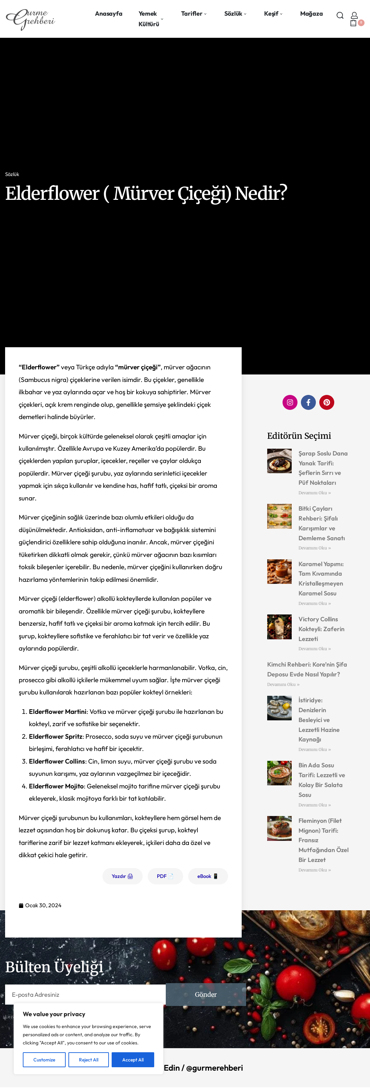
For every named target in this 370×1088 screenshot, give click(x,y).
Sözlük (12, 174)
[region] (88, 1038)
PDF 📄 (165, 876)
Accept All (133, 1060)
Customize (44, 1060)
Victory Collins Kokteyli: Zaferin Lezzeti (321, 629)
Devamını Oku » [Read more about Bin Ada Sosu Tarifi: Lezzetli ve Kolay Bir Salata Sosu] (315, 804)
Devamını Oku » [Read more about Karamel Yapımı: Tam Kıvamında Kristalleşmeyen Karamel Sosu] (315, 603)
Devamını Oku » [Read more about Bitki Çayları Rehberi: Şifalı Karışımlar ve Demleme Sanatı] (315, 547)
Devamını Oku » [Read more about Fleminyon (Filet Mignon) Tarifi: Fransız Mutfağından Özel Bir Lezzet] (315, 870)
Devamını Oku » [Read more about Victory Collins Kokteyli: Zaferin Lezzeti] (315, 648)
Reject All (88, 1060)
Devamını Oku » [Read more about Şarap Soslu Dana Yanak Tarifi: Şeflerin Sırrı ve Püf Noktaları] (315, 492)
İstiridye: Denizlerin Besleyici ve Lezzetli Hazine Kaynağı (319, 719)
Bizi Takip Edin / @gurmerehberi (185, 1067)
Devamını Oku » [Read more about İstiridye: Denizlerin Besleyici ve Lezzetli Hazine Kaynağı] (315, 749)
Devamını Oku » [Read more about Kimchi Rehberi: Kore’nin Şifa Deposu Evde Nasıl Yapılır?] (283, 684)
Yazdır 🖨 (122, 876)
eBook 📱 (208, 876)
